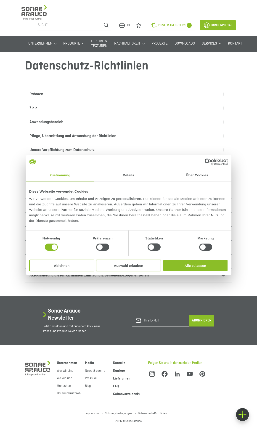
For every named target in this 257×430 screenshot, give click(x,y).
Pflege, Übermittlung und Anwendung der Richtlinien (72, 136)
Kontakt (235, 43)
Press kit (91, 378)
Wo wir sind (64, 378)
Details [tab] (128, 175)
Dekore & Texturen (99, 43)
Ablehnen (61, 265)
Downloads (185, 43)
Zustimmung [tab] (60, 175)
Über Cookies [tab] (197, 175)
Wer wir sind (65, 371)
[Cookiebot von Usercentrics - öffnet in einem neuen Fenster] (208, 162)
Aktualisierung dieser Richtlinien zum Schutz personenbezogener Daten (89, 275)
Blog (88, 386)
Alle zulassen (195, 265)
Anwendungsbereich (46, 122)
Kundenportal (217, 25)
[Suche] (69, 25)
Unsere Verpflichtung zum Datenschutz (62, 150)
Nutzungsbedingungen (118, 413)
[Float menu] (242, 414)
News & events (95, 371)
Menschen (64, 386)
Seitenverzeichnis (126, 394)
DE (125, 25)
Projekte (159, 43)
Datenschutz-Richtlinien (152, 413)
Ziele (33, 108)
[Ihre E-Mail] (162, 320)
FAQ (116, 386)
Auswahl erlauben (128, 265)
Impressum (92, 413)
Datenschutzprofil (69, 393)
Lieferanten (121, 378)
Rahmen (36, 94)
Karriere (119, 371)
